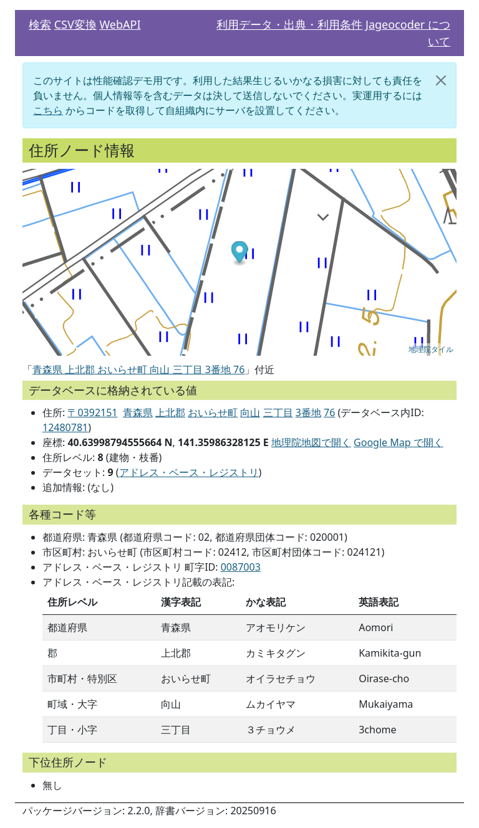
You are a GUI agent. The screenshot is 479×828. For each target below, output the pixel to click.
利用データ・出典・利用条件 (289, 24)
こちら (48, 110)
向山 (250, 412)
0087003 (241, 567)
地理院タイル (431, 349)
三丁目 (278, 412)
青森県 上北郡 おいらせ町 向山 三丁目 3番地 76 (138, 369)
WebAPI (119, 24)
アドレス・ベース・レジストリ (189, 472)
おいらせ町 (213, 412)
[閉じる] (441, 80)
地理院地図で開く (311, 442)
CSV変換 (75, 24)
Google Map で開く (398, 442)
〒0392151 (92, 412)
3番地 (308, 412)
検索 (40, 24)
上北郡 (170, 412)
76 (329, 412)
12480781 (65, 427)
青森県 (138, 412)
